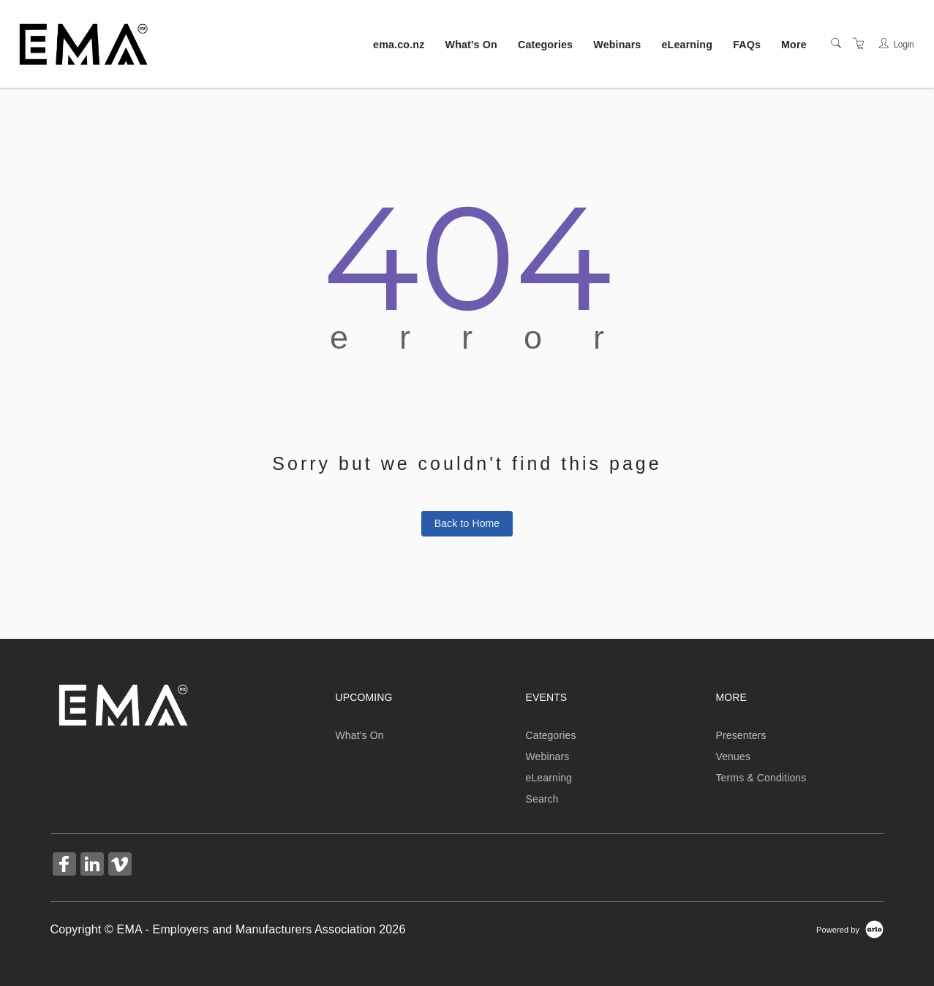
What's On (471, 44)
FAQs (747, 44)
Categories (545, 44)
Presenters (740, 735)
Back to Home (467, 523)
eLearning (687, 44)
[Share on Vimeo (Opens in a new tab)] (120, 865)
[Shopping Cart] (859, 44)
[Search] (836, 44)
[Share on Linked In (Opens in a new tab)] (92, 865)
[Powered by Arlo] (850, 929)
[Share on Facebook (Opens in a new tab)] (64, 865)
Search (541, 799)
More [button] (794, 44)
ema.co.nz (398, 44)
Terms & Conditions (760, 778)
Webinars (617, 44)
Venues (732, 756)
